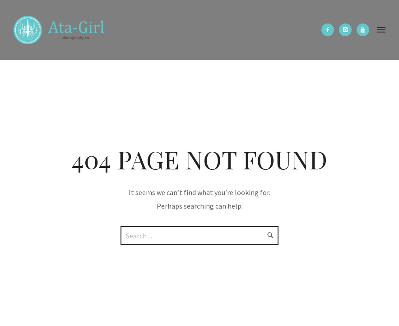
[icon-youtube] (363, 29)
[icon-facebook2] (330, 29)
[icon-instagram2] (347, 29)
